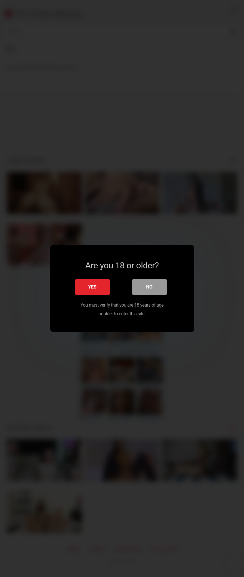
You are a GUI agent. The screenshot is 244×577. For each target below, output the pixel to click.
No (149, 287)
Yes (92, 287)
